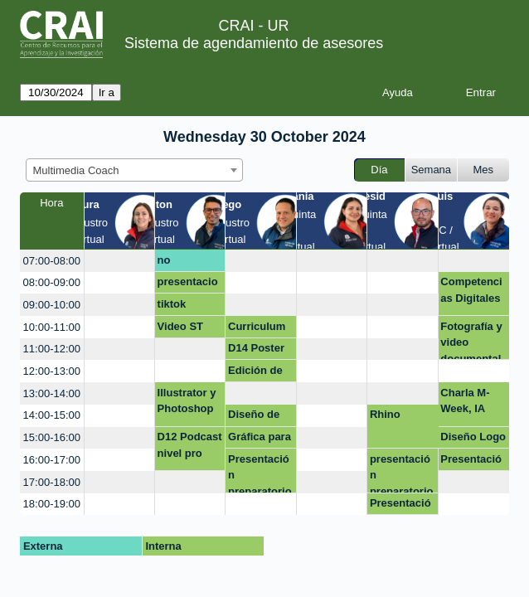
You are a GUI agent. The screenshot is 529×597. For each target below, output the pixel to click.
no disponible (184, 263)
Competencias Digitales (471, 289)
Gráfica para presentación (259, 439)
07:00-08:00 (51, 261)
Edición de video (255, 373)
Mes (483, 169)
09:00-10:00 (51, 304)
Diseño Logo (473, 436)
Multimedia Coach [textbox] (76, 170)
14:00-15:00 (51, 415)
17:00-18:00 (51, 482)
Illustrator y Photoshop (187, 400)
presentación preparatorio (402, 473)
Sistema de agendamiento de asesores (253, 43)
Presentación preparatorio (260, 473)
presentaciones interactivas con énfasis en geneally (188, 284)
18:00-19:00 (51, 504)
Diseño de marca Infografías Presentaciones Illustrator (258, 417)
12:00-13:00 (51, 371)
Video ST (180, 326)
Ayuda (397, 92)
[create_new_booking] (119, 261)
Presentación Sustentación (471, 462)
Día (379, 169)
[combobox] (134, 170)
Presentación (400, 506)
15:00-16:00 (51, 437)
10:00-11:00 (51, 327)
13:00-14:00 (51, 393)
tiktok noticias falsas (178, 307)
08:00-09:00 (51, 282)
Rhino (385, 414)
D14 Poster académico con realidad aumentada (260, 351)
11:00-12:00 (51, 348)
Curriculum (256, 326)
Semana (431, 169)
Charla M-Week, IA (464, 400)
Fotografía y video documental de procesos (472, 340)
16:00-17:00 (51, 460)
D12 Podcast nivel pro (190, 444)
